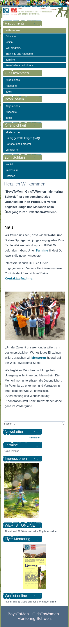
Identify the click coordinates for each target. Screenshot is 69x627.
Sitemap (10, 175)
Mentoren (39, 357)
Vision (9, 42)
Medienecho (13, 132)
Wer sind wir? (13, 47)
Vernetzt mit (12, 149)
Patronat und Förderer (18, 143)
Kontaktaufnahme (18, 278)
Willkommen (13, 30)
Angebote (11, 85)
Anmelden (34, 437)
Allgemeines (13, 79)
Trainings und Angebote (19, 53)
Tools (9, 91)
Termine (10, 59)
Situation (11, 36)
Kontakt (10, 164)
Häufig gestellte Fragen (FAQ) (23, 138)
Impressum (12, 170)
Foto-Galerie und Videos (20, 65)
